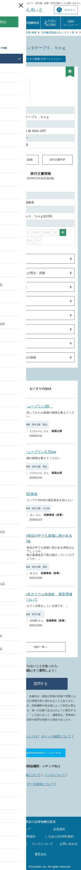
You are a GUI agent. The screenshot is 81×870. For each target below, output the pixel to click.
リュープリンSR (38, 406)
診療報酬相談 (30, 22)
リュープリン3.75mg (40, 452)
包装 (12, 343)
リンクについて (54, 775)
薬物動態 (15, 301)
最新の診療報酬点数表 (40, 821)
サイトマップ (22, 829)
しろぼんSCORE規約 (59, 836)
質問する (41, 683)
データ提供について (40, 784)
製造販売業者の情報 (22, 357)
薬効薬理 (15, 329)
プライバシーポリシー (16, 845)
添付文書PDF (57, 159)
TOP (5, 32)
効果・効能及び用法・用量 (27, 273)
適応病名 (31, 494)
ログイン (66, 10)
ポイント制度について (56, 736)
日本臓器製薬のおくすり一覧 (58, 32)
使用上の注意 (18, 287)
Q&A (70, 22)
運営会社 (41, 854)
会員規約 (59, 829)
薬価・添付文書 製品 (36, 424)
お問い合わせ (69, 844)
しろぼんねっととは (23, 736)
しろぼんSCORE (50, 22)
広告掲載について (28, 775)
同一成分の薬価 (23, 159)
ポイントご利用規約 (21, 836)
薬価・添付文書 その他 (37, 508)
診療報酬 (10, 22)
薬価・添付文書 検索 (25, 32)
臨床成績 (15, 315)
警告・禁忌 (16, 259)
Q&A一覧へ (40, 646)
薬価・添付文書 (34, 614)
